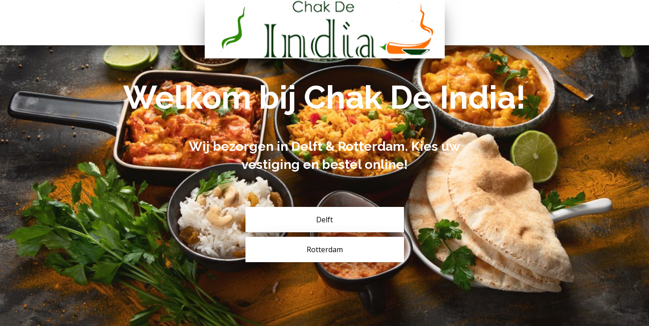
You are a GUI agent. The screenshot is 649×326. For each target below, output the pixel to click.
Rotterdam (325, 249)
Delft (324, 220)
